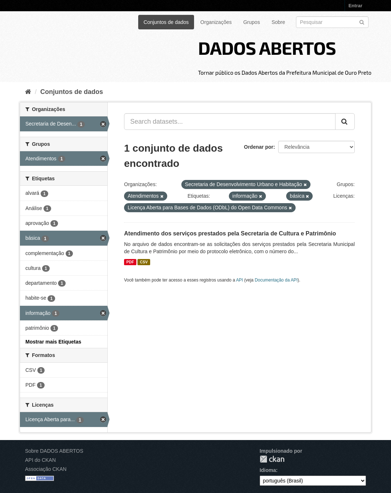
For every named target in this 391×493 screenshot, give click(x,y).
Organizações (215, 22)
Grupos (251, 22)
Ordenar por (258, 147)
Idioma (268, 470)
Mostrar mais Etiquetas (53, 342)
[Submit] (362, 22)
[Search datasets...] (230, 121)
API (239, 280)
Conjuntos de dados (166, 22)
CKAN (272, 459)
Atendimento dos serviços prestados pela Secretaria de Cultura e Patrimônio (230, 233)
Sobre (278, 22)
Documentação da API (276, 280)
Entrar (355, 5)
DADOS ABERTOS (267, 47)
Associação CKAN (45, 469)
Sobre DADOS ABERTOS (54, 451)
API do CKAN (40, 460)
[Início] (28, 91)
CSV (144, 262)
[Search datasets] (332, 22)
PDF (130, 262)
